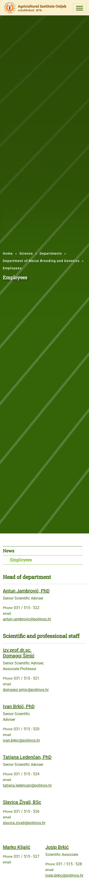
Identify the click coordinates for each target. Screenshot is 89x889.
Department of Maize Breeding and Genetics (41, 261)
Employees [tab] (21, 560)
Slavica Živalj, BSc (22, 802)
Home (8, 253)
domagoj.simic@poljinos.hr (26, 689)
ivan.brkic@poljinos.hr (21, 740)
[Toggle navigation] (79, 7)
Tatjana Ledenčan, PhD (27, 757)
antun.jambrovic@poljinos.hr (27, 619)
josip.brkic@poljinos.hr (64, 875)
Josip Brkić (57, 847)
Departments (51, 253)
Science (26, 253)
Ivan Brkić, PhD (19, 706)
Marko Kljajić (16, 847)
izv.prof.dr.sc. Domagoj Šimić (18, 653)
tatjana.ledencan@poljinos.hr (27, 785)
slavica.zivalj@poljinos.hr (24, 823)
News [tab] (8, 551)
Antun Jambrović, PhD (26, 591)
